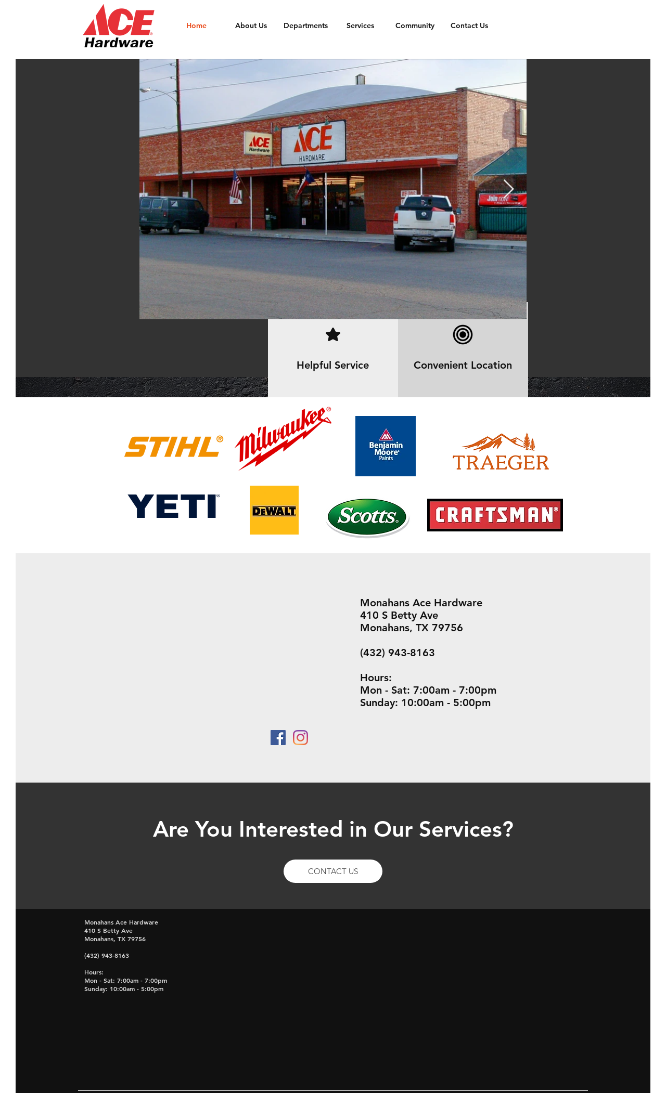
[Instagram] (300, 737)
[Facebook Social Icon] (278, 737)
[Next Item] (509, 189)
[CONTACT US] (333, 871)
